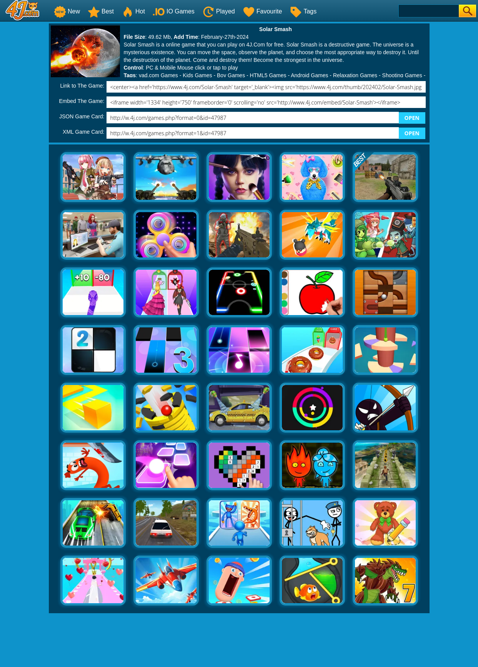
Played (218, 11)
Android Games (309, 75)
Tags (303, 11)
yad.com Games (158, 75)
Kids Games (197, 75)
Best (101, 11)
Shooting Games (402, 75)
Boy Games (231, 75)
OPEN (412, 117)
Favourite (262, 11)
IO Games (174, 11)
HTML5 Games (268, 75)
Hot (133, 11)
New (67, 11)
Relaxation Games (355, 75)
